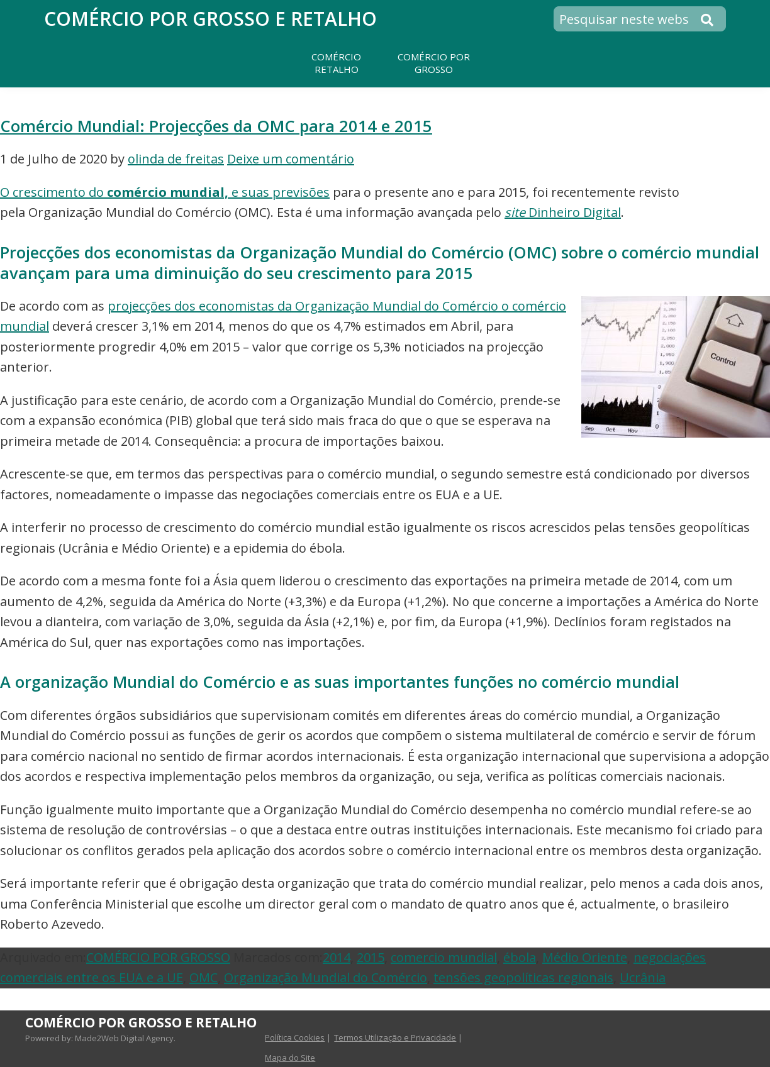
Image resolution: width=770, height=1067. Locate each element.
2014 (336, 957)
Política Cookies (295, 1037)
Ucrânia (643, 977)
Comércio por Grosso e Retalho (210, 18)
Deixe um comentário (290, 158)
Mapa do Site (290, 1057)
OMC (203, 977)
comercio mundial (444, 957)
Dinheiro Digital (563, 212)
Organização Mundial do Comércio (325, 977)
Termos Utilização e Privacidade (395, 1037)
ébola (519, 957)
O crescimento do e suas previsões (165, 192)
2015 (370, 957)
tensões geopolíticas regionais (523, 977)
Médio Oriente (584, 957)
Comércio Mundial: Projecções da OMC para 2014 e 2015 (216, 125)
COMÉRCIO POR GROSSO (158, 957)
